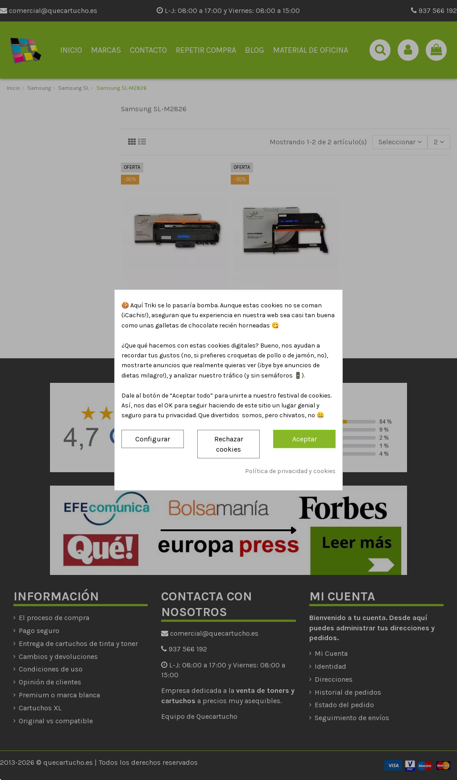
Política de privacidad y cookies (290, 471)
